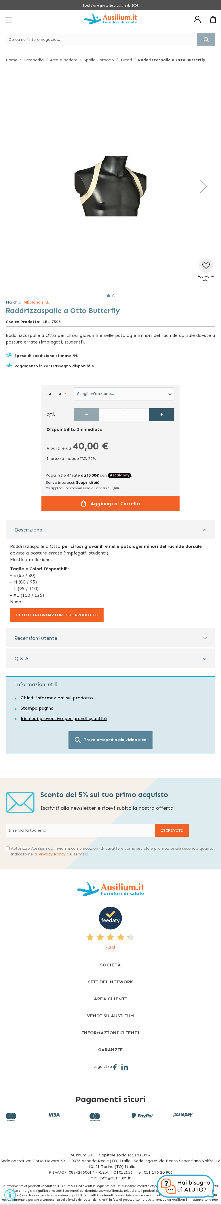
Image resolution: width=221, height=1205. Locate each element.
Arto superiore (63, 59)
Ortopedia (34, 59)
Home (11, 59)
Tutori (126, 59)
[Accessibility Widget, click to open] (10, 1195)
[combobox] (110, 39)
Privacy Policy (52, 854)
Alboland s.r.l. (36, 302)
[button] (203, 186)
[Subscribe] (172, 830)
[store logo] (110, 18)
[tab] (110, 529)
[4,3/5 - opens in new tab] (110, 929)
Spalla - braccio (99, 59)
